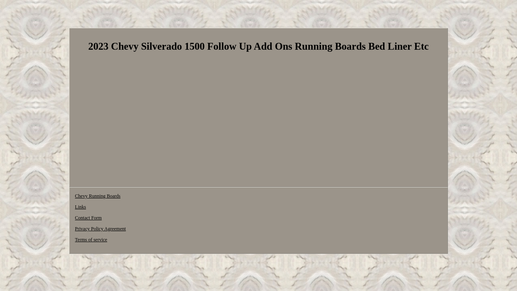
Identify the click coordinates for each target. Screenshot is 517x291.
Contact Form (163, 197)
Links (135, 197)
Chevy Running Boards (98, 197)
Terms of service (262, 197)
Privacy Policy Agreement (211, 197)
